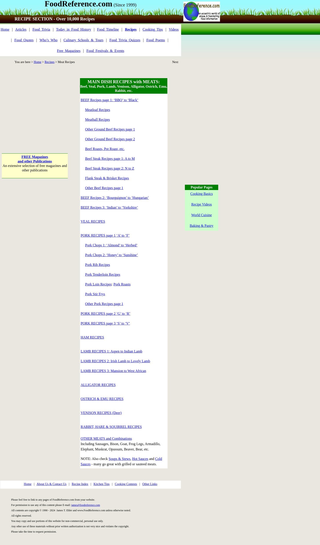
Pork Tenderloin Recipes (102, 274)
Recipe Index (80, 484)
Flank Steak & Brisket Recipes (107, 178)
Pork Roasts (122, 284)
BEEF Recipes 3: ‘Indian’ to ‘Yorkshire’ (109, 207)
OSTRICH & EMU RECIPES (102, 399)
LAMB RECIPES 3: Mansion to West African (113, 371)
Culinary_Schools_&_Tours (83, 40)
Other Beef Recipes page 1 (104, 188)
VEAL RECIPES (93, 221)
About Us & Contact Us (51, 484)
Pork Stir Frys (95, 294)
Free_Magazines (68, 51)
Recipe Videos (201, 204)
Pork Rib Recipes (97, 265)
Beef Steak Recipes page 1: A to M (110, 159)
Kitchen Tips (102, 484)
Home (5, 29)
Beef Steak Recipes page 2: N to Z (109, 168)
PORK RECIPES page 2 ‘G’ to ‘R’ (105, 313)
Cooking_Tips (153, 29)
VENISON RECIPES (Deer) (101, 413)
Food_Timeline (108, 29)
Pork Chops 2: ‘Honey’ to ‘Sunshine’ (111, 255)
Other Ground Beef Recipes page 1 (110, 129)
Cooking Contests (126, 484)
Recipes (49, 62)
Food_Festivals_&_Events (105, 51)
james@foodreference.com (85, 505)
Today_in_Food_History (73, 29)
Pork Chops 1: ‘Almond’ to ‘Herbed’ (111, 245)
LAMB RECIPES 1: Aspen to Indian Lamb (111, 351)
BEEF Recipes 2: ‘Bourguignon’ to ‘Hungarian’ (115, 198)
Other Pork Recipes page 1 (104, 304)
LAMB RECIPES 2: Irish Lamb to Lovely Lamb (115, 361)
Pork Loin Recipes (98, 284)
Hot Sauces (140, 459)
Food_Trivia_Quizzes (125, 40)
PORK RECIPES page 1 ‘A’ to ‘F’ (105, 235)
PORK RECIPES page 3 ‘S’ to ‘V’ (105, 323)
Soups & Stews (119, 459)
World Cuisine (201, 215)
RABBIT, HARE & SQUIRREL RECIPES (111, 427)
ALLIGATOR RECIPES (98, 385)
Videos (174, 29)
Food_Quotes (24, 40)
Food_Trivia (41, 29)
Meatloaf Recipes (97, 110)
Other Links (149, 484)
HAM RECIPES (92, 337)
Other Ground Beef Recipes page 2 (110, 139)
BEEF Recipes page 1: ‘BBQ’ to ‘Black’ (109, 100)
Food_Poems (155, 40)
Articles (20, 29)
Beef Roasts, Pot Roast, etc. (104, 149)
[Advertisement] (34, 106)
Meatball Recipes (97, 119)
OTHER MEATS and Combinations (106, 438)
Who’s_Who (49, 40)
